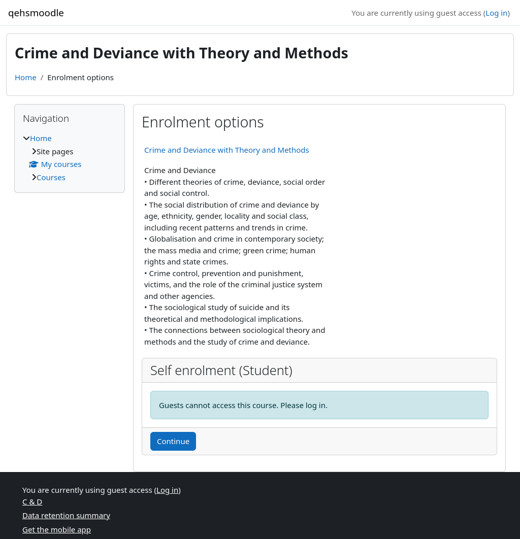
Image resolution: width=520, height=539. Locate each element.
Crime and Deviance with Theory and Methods (226, 150)
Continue (173, 441)
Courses (51, 177)
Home (26, 77)
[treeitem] (69, 157)
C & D (32, 501)
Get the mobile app (56, 529)
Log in (496, 13)
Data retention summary (66, 515)
